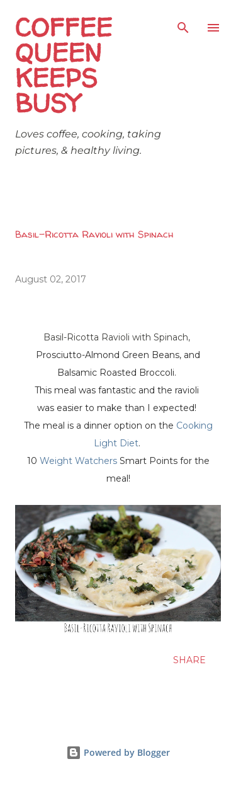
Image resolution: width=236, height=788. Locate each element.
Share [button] (189, 660)
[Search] (183, 22)
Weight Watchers (78, 460)
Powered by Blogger (118, 752)
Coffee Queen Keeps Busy (63, 65)
